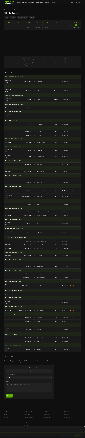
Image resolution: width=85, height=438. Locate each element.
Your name (8, 368)
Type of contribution (10, 374)
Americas (6, 420)
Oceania (6, 417)
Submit (9, 396)
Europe (6, 411)
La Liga (26, 423)
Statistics (47, 2)
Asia (5, 423)
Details (7, 381)
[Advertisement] (42, 43)
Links (65, 420)
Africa (5, 414)
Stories (53, 2)
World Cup (27, 414)
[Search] (72, 2)
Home (19, 2)
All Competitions (28, 411)
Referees (24, 3)
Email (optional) (33, 368)
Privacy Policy (68, 417)
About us (66, 411)
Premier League (28, 417)
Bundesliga (27, 420)
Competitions (39, 3)
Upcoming (31, 2)
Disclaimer (67, 414)
